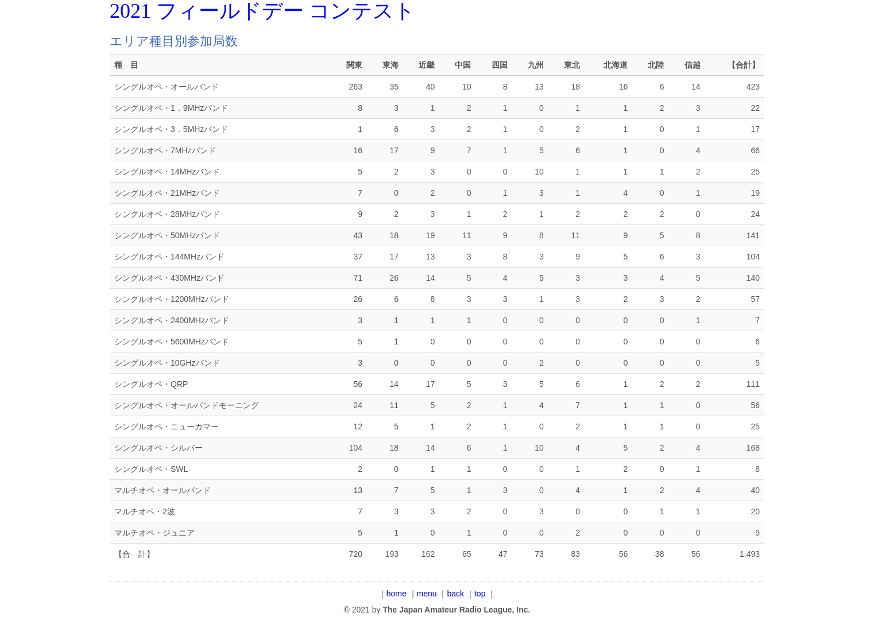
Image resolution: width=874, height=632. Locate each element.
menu (427, 593)
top (479, 593)
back (456, 593)
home (396, 593)
